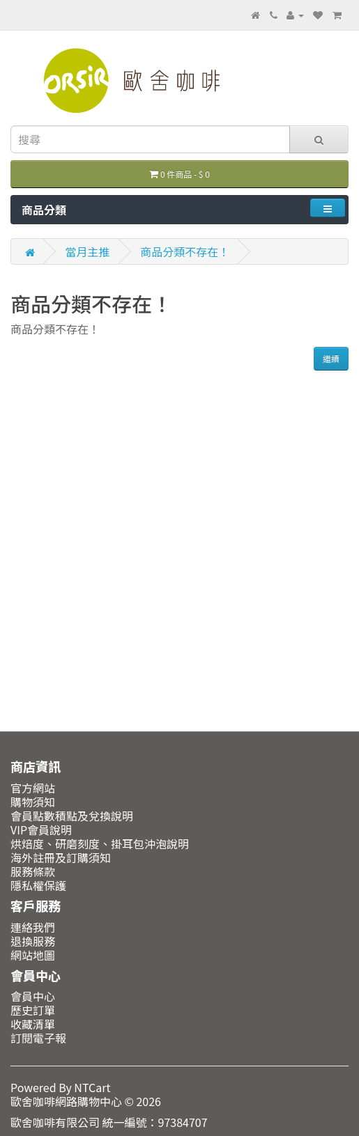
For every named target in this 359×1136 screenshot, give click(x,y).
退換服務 (32, 941)
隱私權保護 (38, 885)
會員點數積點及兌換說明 (71, 815)
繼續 (331, 358)
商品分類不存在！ (184, 251)
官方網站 (32, 787)
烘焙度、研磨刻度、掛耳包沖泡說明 (99, 843)
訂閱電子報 (38, 1037)
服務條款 (32, 871)
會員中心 (32, 996)
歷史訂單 (32, 1010)
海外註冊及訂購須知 (60, 857)
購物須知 (32, 801)
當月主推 (88, 251)
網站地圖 (32, 955)
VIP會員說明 (41, 829)
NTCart (92, 1087)
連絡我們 (32, 927)
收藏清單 (32, 1024)
